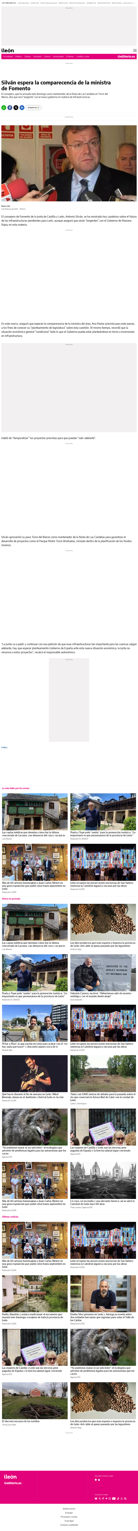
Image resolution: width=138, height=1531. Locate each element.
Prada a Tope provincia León (49, 3)
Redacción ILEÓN (9, 892)
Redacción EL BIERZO (79, 839)
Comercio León (34, 3)
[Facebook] (9, 107)
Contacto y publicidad (69, 1525)
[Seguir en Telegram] (106, 1498)
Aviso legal (69, 1521)
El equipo (69, 1513)
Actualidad (8, 56)
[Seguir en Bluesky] (96, 1498)
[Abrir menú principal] (135, 50)
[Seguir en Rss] (125, 1498)
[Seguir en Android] (96, 1480)
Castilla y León (82, 56)
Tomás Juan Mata (9, 1425)
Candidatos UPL (91, 3)
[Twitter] (15, 107)
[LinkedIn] (22, 107)
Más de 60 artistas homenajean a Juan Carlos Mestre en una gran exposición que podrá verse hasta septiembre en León (33, 886)
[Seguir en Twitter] (100, 1498)
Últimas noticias (10, 1216)
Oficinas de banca (117, 3)
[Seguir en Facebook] (103, 1498)
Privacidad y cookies (69, 1517)
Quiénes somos (69, 1509)
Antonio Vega (75, 949)
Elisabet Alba (7, 1050)
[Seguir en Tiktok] (118, 1498)
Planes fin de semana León (77, 3)
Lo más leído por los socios (15, 788)
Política (18, 56)
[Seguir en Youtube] (114, 1498)
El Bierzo (70, 56)
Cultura (27, 56)
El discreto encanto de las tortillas (20, 1421)
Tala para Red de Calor (103, 3)
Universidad (58, 56)
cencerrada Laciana (23, 3)
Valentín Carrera (63, 3)
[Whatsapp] (3, 107)
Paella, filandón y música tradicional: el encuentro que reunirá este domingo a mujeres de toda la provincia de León (32, 1317)
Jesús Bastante (76, 1000)
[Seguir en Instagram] (110, 1498)
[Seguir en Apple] (99, 1480)
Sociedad (37, 56)
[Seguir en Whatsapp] (122, 1498)
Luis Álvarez (7, 839)
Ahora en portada (11, 898)
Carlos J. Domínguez (78, 1103)
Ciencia (47, 56)
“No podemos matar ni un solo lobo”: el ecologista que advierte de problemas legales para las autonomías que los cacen (34, 1150)
